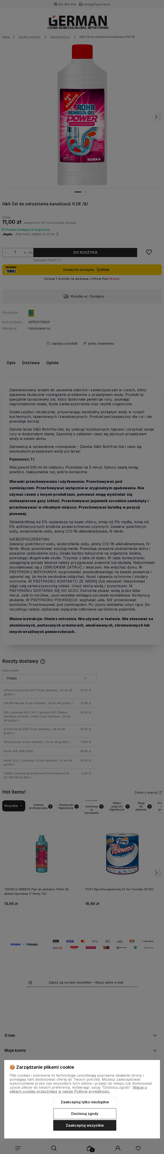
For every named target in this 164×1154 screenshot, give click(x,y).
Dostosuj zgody (84, 1113)
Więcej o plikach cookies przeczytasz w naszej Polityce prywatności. (78, 1089)
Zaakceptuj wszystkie (85, 1125)
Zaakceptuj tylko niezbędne (85, 1102)
